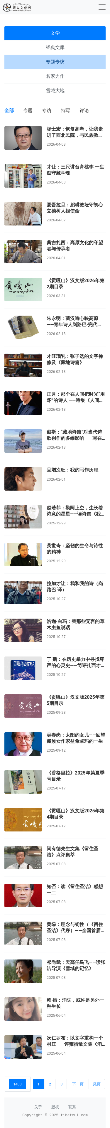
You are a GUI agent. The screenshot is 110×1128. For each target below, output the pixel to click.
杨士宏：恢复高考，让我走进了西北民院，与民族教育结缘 (75, 135)
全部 (9, 110)
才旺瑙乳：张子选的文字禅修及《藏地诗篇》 (75, 359)
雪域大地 (55, 90)
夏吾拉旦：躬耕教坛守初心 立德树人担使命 (75, 208)
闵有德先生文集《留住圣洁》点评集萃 (72, 852)
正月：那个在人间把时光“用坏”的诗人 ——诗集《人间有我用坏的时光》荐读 (76, 400)
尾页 (97, 1084)
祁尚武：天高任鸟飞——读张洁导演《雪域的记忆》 (76, 965)
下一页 (78, 1084)
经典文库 (55, 47)
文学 (55, 33)
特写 (65, 110)
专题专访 (55, 62)
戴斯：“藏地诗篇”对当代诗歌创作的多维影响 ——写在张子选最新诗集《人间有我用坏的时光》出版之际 (75, 441)
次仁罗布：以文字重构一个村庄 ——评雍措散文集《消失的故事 (75, 1044)
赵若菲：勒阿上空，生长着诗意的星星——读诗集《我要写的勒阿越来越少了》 (76, 514)
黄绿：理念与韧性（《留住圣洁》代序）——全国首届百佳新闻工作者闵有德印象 (76, 931)
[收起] (102, 7)
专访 (46, 110)
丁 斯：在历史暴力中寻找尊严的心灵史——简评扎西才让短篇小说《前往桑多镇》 (76, 665)
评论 (84, 110)
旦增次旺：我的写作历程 (72, 470)
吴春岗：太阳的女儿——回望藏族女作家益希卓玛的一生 (76, 738)
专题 (28, 110)
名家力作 (55, 76)
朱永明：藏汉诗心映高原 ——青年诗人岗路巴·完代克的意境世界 (74, 325)
